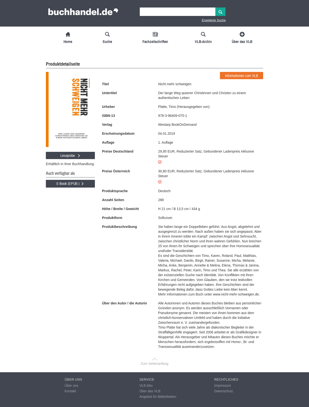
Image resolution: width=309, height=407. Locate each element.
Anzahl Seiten (113, 200)
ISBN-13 (108, 116)
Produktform (112, 218)
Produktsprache (115, 191)
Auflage (108, 142)
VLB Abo (146, 385)
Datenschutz (223, 391)
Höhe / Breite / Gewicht (120, 209)
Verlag (107, 124)
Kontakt (70, 391)
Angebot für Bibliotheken (157, 397)
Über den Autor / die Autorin (124, 303)
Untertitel (109, 93)
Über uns (71, 385)
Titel (105, 84)
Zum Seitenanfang (154, 363)
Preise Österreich (116, 171)
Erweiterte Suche (214, 20)
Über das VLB (149, 391)
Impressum (222, 385)
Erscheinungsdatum (118, 133)
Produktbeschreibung (119, 227)
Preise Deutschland (117, 151)
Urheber (108, 107)
